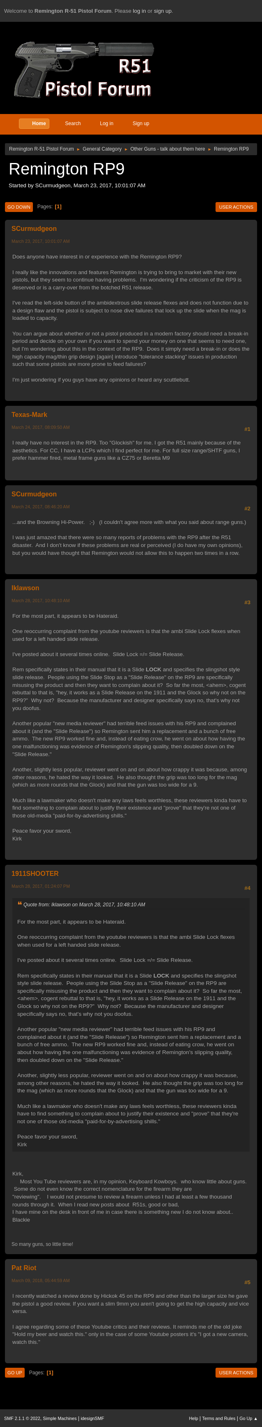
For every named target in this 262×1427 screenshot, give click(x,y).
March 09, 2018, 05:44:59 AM (41, 1280)
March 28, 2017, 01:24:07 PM (41, 886)
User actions (236, 207)
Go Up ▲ (248, 1418)
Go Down (18, 207)
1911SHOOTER (35, 873)
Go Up (14, 1372)
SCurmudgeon (34, 228)
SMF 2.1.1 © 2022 (22, 1418)
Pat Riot (24, 1267)
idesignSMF (92, 1418)
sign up (163, 11)
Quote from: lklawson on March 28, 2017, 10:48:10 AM (84, 905)
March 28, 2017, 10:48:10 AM (41, 600)
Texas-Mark (29, 414)
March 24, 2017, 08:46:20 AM (41, 506)
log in (139, 11)
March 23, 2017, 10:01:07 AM (41, 241)
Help (193, 1418)
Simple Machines (60, 1418)
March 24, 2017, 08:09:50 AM (41, 427)
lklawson (25, 587)
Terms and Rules (219, 1418)
